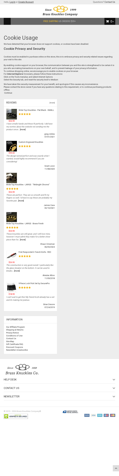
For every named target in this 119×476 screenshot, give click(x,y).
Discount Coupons (14, 347)
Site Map (10, 341)
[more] (52, 103)
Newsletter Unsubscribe (17, 350)
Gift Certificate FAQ (14, 344)
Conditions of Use (14, 336)
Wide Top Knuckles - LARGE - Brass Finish (25, 223)
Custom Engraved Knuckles (31, 142)
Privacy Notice (12, 333)
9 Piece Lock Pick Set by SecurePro (34, 283)
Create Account (26, 2)
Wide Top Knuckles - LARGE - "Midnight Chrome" (28, 184)
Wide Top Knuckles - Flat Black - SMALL (36, 110)
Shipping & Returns (14, 330)
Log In (12, 2)
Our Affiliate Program (15, 327)
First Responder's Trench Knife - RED (35, 252)
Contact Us (109, 2)
